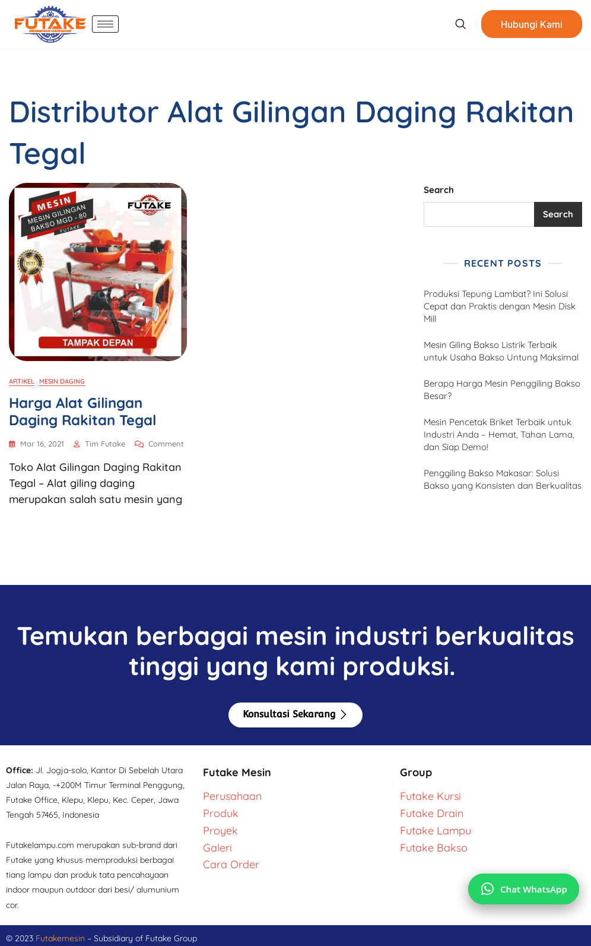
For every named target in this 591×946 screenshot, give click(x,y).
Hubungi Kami (532, 24)
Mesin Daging (62, 381)
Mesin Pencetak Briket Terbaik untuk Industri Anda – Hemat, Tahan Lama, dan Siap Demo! (499, 434)
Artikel (21, 381)
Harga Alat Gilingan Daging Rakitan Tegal (82, 411)
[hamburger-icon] (105, 24)
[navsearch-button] (460, 24)
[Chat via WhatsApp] (523, 889)
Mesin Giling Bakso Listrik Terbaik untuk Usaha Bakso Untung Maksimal (501, 351)
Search (439, 189)
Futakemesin (61, 938)
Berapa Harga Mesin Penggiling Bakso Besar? (502, 389)
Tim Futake (105, 443)
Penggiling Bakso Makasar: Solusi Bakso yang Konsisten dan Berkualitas (503, 479)
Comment (166, 443)
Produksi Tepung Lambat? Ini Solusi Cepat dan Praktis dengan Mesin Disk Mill (500, 306)
